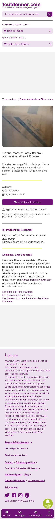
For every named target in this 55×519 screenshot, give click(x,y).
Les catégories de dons (16, 448)
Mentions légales (13, 474)
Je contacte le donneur (29, 202)
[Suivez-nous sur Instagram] (20, 496)
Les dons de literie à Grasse (17, 291)
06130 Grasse (12, 190)
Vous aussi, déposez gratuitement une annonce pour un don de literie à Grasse (26, 215)
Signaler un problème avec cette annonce (26, 209)
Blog (26, 474)
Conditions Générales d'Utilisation (21, 468)
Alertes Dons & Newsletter (36, 279)
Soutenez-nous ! (36, 480)
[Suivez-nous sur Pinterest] (27, 496)
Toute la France (15, 31)
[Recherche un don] (25, 14)
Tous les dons (9, 99)
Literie (8, 186)
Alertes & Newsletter (15, 480)
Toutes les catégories (18, 44)
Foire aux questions (25, 462)
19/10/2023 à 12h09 (14, 194)
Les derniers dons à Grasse (17, 295)
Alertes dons (47, 506)
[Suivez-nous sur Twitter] (7, 496)
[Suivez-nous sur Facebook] (14, 496)
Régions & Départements (17, 442)
